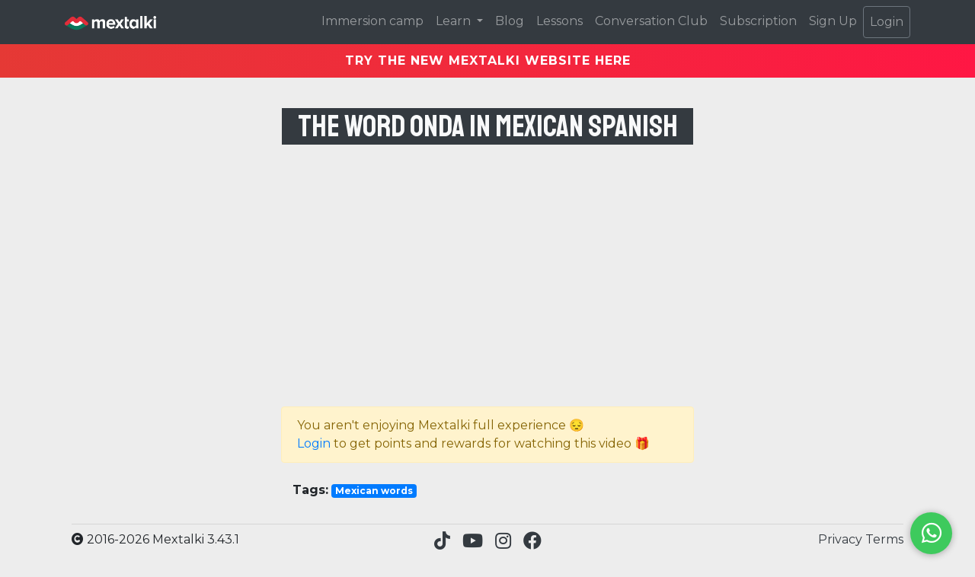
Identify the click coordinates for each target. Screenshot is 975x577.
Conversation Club (651, 21)
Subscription (758, 21)
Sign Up (833, 21)
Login (886, 21)
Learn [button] (455, 21)
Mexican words (374, 490)
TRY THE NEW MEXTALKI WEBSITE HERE (488, 60)
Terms (884, 539)
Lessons (559, 21)
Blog (509, 21)
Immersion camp (372, 21)
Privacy (841, 539)
